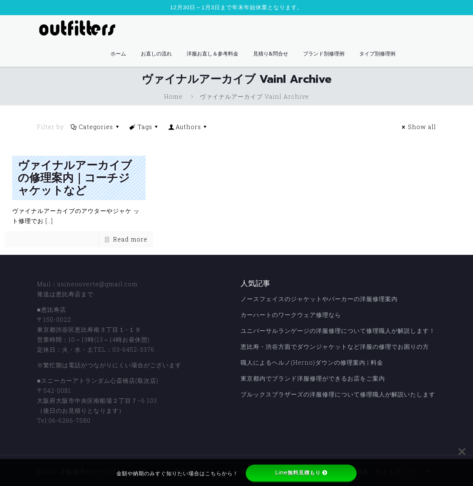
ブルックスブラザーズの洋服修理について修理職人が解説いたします (338, 394)
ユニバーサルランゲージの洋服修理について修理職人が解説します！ (338, 330)
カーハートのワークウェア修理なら (291, 314)
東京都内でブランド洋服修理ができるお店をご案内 (313, 378)
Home (173, 96)
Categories (95, 127)
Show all (418, 127)
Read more (130, 239)
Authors (188, 127)
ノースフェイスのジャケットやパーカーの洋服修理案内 (319, 299)
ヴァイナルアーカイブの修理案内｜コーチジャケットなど (75, 178)
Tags (144, 127)
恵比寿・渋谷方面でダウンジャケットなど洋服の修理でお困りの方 (335, 346)
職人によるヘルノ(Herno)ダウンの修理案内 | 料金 (312, 362)
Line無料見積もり (301, 472)
